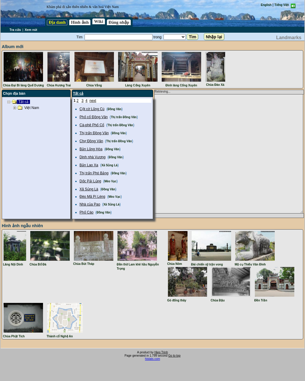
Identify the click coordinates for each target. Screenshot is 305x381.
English (266, 5)
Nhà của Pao (90, 204)
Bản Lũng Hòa (91, 149)
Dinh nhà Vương (93, 157)
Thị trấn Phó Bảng (94, 173)
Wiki (98, 21)
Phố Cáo (86, 212)
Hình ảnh (80, 22)
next (92, 101)
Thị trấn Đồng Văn (124, 117)
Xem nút (31, 29)
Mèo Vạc (110, 181)
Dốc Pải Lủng (90, 181)
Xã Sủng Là (109, 165)
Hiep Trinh (161, 352)
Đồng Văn (115, 109)
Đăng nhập (119, 22)
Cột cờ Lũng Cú (92, 109)
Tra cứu (15, 29)
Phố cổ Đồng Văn (94, 117)
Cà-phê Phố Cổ (92, 125)
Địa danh (57, 22)
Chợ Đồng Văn (91, 141)
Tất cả (78, 93)
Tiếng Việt (281, 5)
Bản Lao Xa (89, 165)
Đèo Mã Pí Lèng (92, 197)
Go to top (174, 355)
